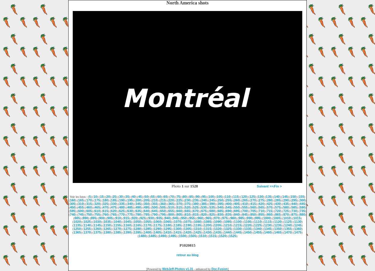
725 (286, 211)
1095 (227, 221)
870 (286, 214)
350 (146, 204)
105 (219, 196)
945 (175, 218)
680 (212, 211)
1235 (277, 225)
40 (133, 196)
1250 (77, 229)
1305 (187, 229)
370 (179, 204)
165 (80, 200)
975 (224, 218)
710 (261, 211)
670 (195, 211)
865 (278, 214)
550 (236, 207)
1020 (77, 221)
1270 (117, 229)
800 (171, 214)
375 (187, 204)
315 (89, 204)
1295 (167, 229)
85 (191, 196)
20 (108, 196)
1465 (277, 232)
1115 (267, 221)
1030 (97, 221)
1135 (77, 225)
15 (101, 196)
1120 (277, 221)
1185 (177, 225)
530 (204, 207)
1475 (297, 232)
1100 (237, 221)
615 (105, 211)
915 (126, 218)
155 (301, 196)
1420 (187, 232)
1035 (107, 221)
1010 (286, 218)
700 (245, 211)
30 (121, 196)
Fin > (278, 186)
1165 (137, 225)
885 (77, 218)
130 (260, 196)
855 (261, 214)
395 (220, 204)
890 (85, 218)
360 (162, 204)
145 (285, 196)
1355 (287, 229)
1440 (227, 232)
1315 (207, 229)
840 (236, 214)
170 (89, 200)
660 (179, 211)
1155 (117, 225)
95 (204, 196)
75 (178, 196)
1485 (152, 236)
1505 (192, 236)
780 (138, 214)
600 (80, 211)
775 (130, 214)
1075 (187, 221)
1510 (202, 236)
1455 (257, 232)
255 (228, 200)
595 (72, 211)
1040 (117, 221)
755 (97, 214)
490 (138, 207)
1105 (247, 221)
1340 (257, 229)
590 (302, 207)
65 (165, 196)
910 (118, 218)
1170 (147, 225)
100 (211, 196)
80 (185, 196)
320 (97, 204)
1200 (207, 225)
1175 (157, 225)
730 (294, 211)
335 (122, 204)
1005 (277, 218)
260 (236, 200)
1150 (107, 225)
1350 (277, 229)
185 (113, 200)
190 (122, 200)
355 (154, 204)
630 (130, 211)
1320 (217, 229)
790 (154, 214)
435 (286, 204)
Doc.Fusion (219, 269)
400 (228, 204)
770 (122, 214)
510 (171, 207)
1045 (127, 221)
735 (302, 211)
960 (200, 218)
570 (269, 207)
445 (302, 204)
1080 (197, 221)
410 (245, 204)
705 (253, 211)
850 (253, 214)
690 (228, 211)
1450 (247, 232)
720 (278, 211)
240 (204, 200)
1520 (222, 236)
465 (97, 207)
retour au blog (187, 255)
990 (249, 218)
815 (195, 214)
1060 (157, 221)
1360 (297, 229)
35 (127, 196)
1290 (157, 229)
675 (204, 211)
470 (105, 207)
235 (195, 200)
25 (114, 196)
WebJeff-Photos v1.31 (177, 269)
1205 (217, 225)
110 (227, 196)
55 (153, 196)
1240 (287, 225)
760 (105, 214)
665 (187, 211)
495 (146, 207)
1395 (137, 232)
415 (253, 204)
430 (278, 204)
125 (252, 196)
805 (179, 214)
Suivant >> (265, 186)
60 (159, 196)
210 (154, 200)
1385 (117, 232)
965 (208, 218)
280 (269, 200)
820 (204, 214)
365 (171, 204)
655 (171, 211)
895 (93, 218)
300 (302, 200)
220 (171, 200)
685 (220, 211)
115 (235, 196)
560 (253, 207)
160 (72, 200)
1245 (297, 225)
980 (233, 218)
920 (134, 218)
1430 (207, 232)
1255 (87, 229)
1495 (172, 236)
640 (146, 211)
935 (159, 218)
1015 (296, 218)
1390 (127, 232)
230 (187, 200)
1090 (217, 221)
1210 (227, 225)
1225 (257, 225)
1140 (87, 225)
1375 (97, 232)
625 (122, 211)
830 (220, 214)
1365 (77, 232)
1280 (137, 229)
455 (80, 207)
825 (212, 214)
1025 (87, 221)
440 (294, 204)
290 (286, 200)
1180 (167, 225)
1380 (107, 232)
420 (261, 204)
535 (212, 207)
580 (286, 207)
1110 (257, 221)
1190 (187, 225)
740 (72, 214)
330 (113, 204)
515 (179, 207)
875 (294, 214)
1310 (197, 229)
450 (72, 207)
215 (162, 200)
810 (187, 214)
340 (130, 204)
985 (241, 218)
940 (167, 218)
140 (277, 196)
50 (146, 196)
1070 (177, 221)
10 (95, 196)
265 (245, 200)
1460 (267, 232)
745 (80, 214)
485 (130, 207)
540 (220, 207)
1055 (147, 221)
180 (105, 200)
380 (195, 204)
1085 (207, 221)
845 (245, 214)
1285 (147, 229)
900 (101, 218)
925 (142, 218)
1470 (287, 232)
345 (138, 204)
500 (154, 207)
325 (105, 204)
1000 (266, 218)
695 (236, 211)
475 (113, 207)
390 (212, 204)
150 (293, 196)
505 (162, 207)
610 (97, 211)
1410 (167, 232)
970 (216, 218)
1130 (297, 221)
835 (228, 214)
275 (261, 200)
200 (138, 200)
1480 (142, 236)
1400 (147, 232)
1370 (87, 232)
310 (80, 204)
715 (269, 211)
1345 (267, 229)
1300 (177, 229)
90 (197, 196)
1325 (227, 229)
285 (278, 200)
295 (294, 200)
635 (138, 211)
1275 (127, 229)
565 (261, 207)
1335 (247, 229)
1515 (212, 236)
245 (212, 200)
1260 (97, 229)
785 (146, 214)
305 (72, 204)
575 (278, 207)
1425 (197, 232)
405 (236, 204)
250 (220, 200)
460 (89, 207)
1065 (167, 221)
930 (151, 218)
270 (253, 200)
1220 (247, 225)
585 (294, 207)
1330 (237, 229)
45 (140, 196)
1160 (127, 225)
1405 (157, 232)
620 (113, 211)
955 (192, 218)
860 (269, 214)
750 (89, 214)
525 (195, 207)
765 (113, 214)
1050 (137, 221)
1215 (237, 225)
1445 (237, 232)
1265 (107, 229)
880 (302, 214)
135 (268, 196)
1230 (267, 225)
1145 (97, 225)
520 (187, 207)
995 (257, 218)
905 (110, 218)
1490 (162, 236)
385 (204, 204)
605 (89, 211)
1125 (287, 221)
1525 (232, 236)
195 (130, 200)
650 (162, 211)
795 (162, 214)
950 (184, 218)
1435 (217, 232)
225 (179, 200)
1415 (177, 232)
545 (228, 207)
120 (244, 196)
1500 (182, 236)
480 (122, 207)
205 (146, 200)
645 (154, 211)
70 (172, 196)
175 (97, 200)
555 (245, 207)
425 (269, 204)
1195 (197, 225)
